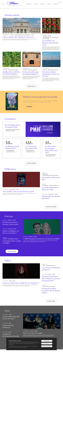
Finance (17, 394)
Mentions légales (24, 409)
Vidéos (43, 396)
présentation (5, 388)
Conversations (54, 390)
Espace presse (5, 401)
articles (17, 388)
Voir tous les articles (31, 86)
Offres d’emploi (6, 399)
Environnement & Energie (20, 392)
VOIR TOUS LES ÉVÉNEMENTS (31, 163)
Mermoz (43, 390)
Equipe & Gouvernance (7, 392)
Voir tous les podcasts (12, 251)
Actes (43, 398)
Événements (42, 4)
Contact (40, 409)
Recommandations (55, 392)
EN (60, 2)
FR (58, 2)
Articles (36, 4)
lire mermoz (29, 106)
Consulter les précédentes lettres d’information (31, 366)
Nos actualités (18, 404)
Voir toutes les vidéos (51, 301)
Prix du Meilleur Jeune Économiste (7, 395)
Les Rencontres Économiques (31, 394)
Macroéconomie (19, 398)
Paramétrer (46, 343)
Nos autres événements (33, 396)
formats (43, 388)
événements (30, 388)
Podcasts (43, 394)
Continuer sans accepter (46, 346)
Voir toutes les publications (51, 206)
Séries (43, 400)
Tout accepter (46, 340)
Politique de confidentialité (33, 409)
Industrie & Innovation (20, 396)
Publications (44, 392)
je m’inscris (30, 362)
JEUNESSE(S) (55, 4)
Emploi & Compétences (20, 390)
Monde (17, 400)
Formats (49, 4)
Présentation (29, 4)
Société (17, 402)
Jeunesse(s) (5, 397)
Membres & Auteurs (6, 390)
